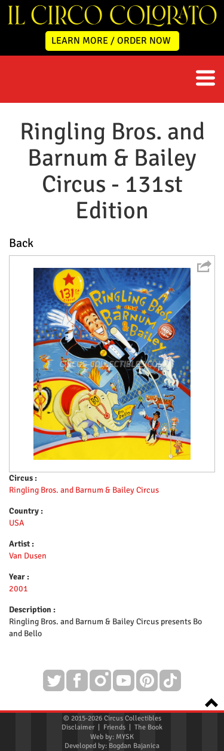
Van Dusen (28, 556)
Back (21, 243)
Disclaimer (78, 727)
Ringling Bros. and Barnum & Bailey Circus (84, 490)
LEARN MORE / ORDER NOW (111, 41)
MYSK (125, 736)
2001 (18, 589)
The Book (148, 727)
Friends (114, 727)
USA (16, 523)
